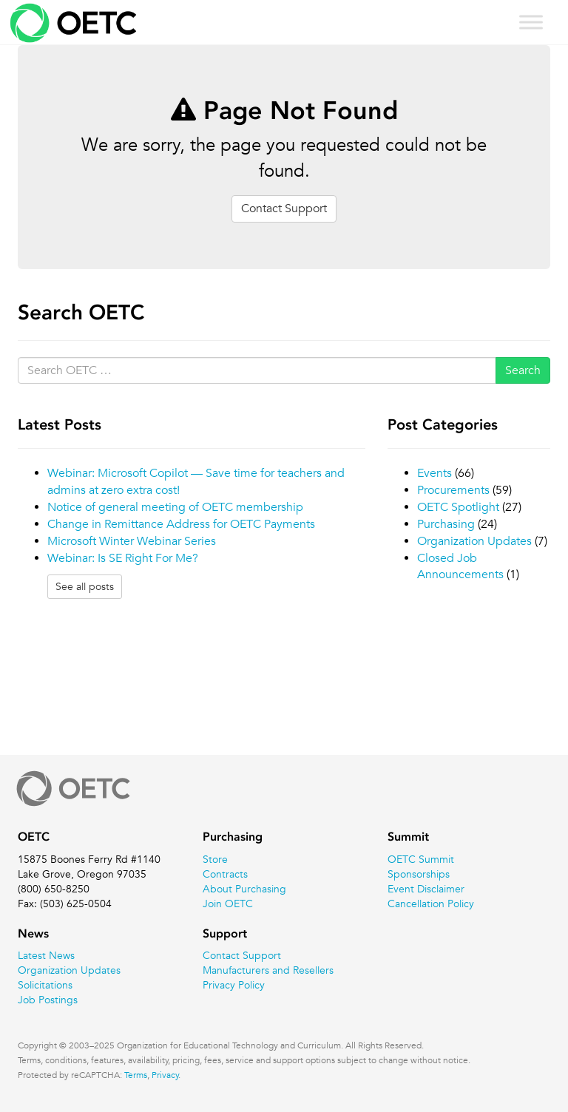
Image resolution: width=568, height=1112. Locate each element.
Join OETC (228, 903)
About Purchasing (244, 888)
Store (215, 859)
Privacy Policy (234, 984)
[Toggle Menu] (531, 22)
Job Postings (48, 999)
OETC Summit (421, 859)
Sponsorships (419, 874)
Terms (135, 1074)
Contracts (225, 874)
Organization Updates (474, 541)
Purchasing (446, 524)
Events (434, 473)
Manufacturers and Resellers (268, 970)
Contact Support (284, 208)
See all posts (84, 586)
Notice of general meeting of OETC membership (175, 507)
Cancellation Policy (431, 903)
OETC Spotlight (458, 507)
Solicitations (45, 984)
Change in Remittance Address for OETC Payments (181, 524)
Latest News (46, 955)
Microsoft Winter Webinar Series (131, 541)
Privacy (165, 1074)
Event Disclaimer (426, 888)
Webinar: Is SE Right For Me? (122, 558)
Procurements (453, 490)
